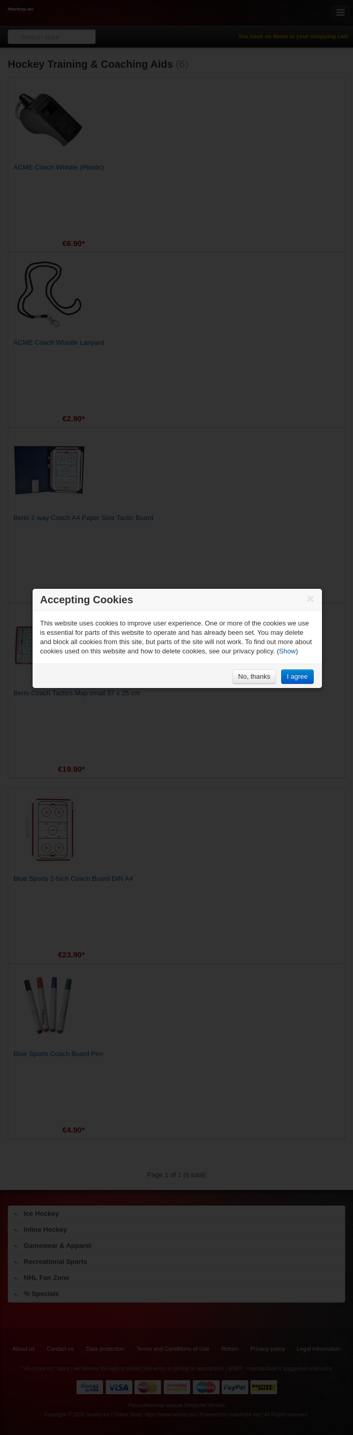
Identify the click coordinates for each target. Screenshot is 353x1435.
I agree (297, 676)
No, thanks (254, 676)
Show (287, 651)
